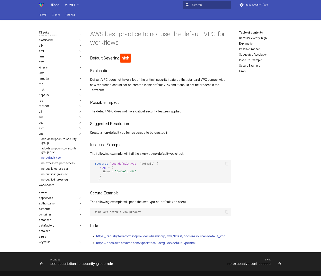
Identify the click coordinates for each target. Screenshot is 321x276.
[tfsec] (41, 5)
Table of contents (251, 32)
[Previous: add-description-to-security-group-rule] (77, 261)
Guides (56, 15)
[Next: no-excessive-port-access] (253, 261)
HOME (43, 15)
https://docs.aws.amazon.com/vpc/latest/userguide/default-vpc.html (146, 243)
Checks (70, 15)
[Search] (207, 5)
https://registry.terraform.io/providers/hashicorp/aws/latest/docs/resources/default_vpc (160, 236)
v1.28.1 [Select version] (70, 5)
